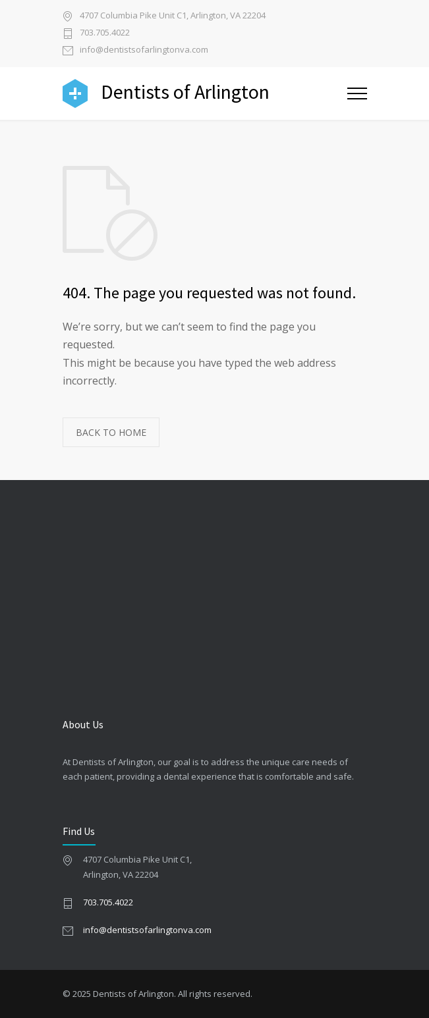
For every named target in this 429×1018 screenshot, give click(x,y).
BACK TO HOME (111, 432)
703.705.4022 (105, 33)
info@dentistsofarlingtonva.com (144, 50)
